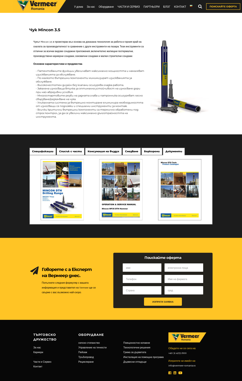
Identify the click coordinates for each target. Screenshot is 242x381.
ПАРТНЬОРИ (151, 6)
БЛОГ (166, 6)
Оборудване (106, 6)
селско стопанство (89, 342)
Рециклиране (86, 361)
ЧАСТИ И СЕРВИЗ (128, 6)
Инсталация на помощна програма (143, 357)
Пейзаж (82, 352)
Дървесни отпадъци (134, 361)
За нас (91, 6)
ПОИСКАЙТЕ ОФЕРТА (223, 6)
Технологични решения (136, 347)
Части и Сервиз (42, 361)
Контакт (37, 366)
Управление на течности (92, 347)
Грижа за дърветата (134, 352)
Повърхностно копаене (136, 342)
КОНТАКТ (180, 6)
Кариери (38, 352)
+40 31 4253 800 (177, 353)
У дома (78, 6)
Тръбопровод (86, 357)
